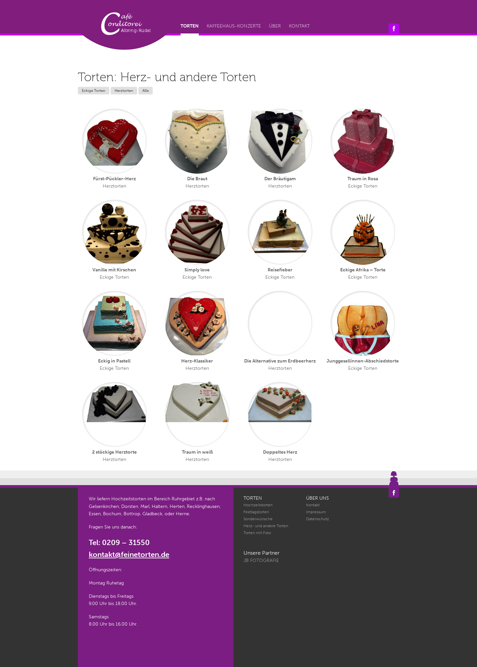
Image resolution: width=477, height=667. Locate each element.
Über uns (317, 498)
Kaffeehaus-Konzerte (234, 26)
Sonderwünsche (258, 519)
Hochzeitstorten (258, 505)
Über (275, 26)
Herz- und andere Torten (265, 526)
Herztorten (124, 90)
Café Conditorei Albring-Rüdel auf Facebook (394, 28)
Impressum (316, 512)
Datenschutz (317, 519)
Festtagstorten (256, 512)
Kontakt (299, 26)
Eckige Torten (93, 90)
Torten (190, 26)
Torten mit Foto (257, 532)
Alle (145, 90)
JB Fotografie (261, 560)
